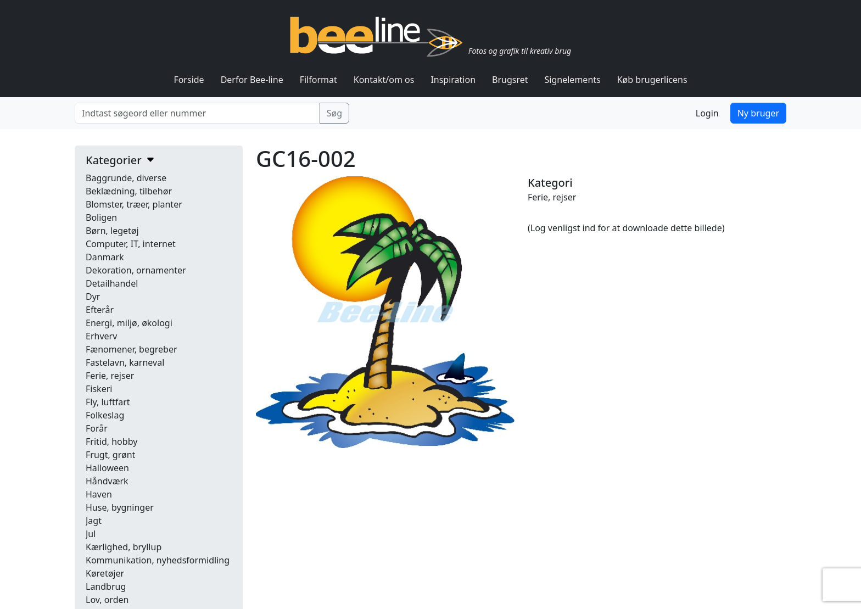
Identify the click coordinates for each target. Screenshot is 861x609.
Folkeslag (105, 415)
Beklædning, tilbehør (129, 191)
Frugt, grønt (110, 455)
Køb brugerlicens (652, 80)
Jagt (94, 521)
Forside (189, 80)
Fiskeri (99, 389)
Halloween (107, 468)
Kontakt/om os (384, 80)
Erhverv (101, 336)
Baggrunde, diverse (126, 178)
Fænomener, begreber (131, 349)
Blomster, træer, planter (134, 204)
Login (707, 113)
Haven (99, 494)
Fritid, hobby (111, 441)
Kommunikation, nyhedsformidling (158, 560)
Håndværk (107, 481)
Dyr (93, 296)
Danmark (105, 257)
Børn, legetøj (112, 231)
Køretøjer (105, 573)
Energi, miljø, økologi (129, 323)
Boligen (101, 217)
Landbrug (106, 586)
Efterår (100, 310)
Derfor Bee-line (252, 80)
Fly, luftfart (108, 402)
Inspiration (453, 80)
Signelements (573, 80)
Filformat (318, 80)
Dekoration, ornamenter (136, 270)
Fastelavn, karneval (125, 362)
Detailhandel (112, 283)
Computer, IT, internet (131, 244)
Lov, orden (107, 600)
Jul (91, 534)
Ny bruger (758, 113)
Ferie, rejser (110, 376)
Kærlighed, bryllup (123, 547)
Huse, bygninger (120, 507)
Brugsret (510, 80)
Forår (97, 428)
